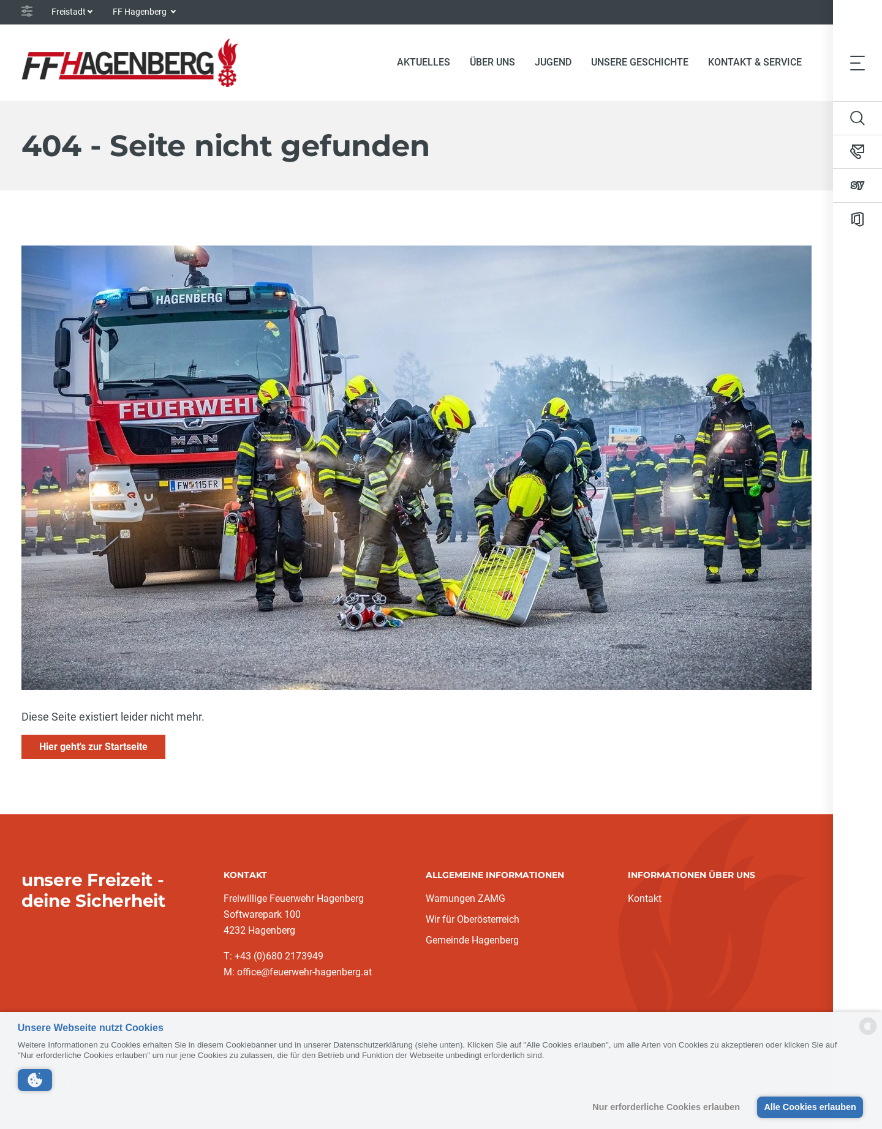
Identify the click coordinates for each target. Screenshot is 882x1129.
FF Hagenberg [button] (140, 12)
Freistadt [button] (68, 12)
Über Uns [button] (492, 62)
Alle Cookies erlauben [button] (810, 1107)
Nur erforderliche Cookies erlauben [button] (666, 1107)
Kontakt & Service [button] (755, 62)
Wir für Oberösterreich (472, 919)
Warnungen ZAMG (465, 898)
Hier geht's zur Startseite (93, 746)
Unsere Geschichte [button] (639, 62)
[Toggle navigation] (857, 62)
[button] (35, 1080)
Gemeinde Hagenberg (472, 940)
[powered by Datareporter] (868, 1033)
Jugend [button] (553, 62)
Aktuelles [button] (423, 62)
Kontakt (645, 898)
